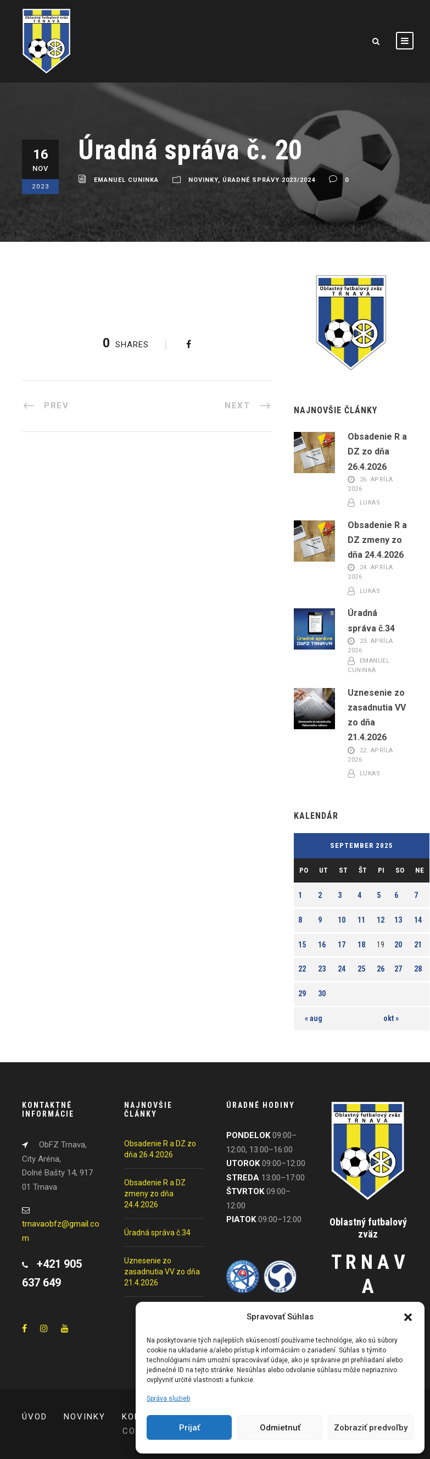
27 (398, 968)
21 (418, 944)
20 (398, 944)
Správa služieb (168, 1398)
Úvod (34, 1417)
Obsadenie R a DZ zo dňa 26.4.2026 (377, 451)
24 (341, 968)
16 (322, 944)
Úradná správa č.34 (157, 1232)
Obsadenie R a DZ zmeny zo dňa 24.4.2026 (377, 540)
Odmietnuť (280, 1428)
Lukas (370, 502)
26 (380, 968)
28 (418, 968)
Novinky (203, 180)
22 (302, 968)
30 (322, 993)
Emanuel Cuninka (126, 180)
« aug (313, 1018)
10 (341, 920)
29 (302, 993)
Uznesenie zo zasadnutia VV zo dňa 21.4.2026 (162, 1271)
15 (302, 944)
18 (361, 944)
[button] (408, 1317)
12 (380, 920)
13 (398, 920)
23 (322, 968)
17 (341, 944)
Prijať (189, 1428)
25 (361, 968)
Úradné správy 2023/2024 (268, 180)
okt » (391, 1018)
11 (361, 920)
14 (418, 920)
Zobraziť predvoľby (370, 1428)
